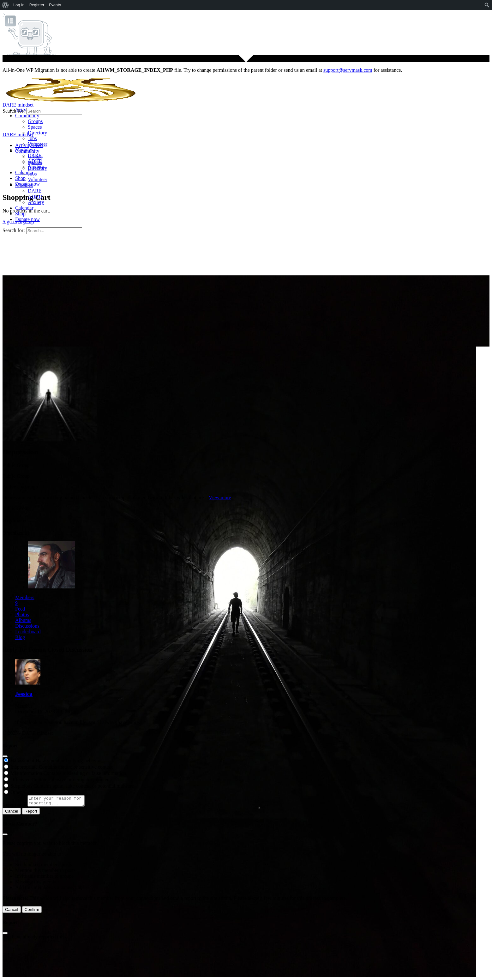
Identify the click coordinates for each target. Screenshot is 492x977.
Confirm (32, 911)
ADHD (35, 196)
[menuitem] (5, 5)
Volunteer (37, 179)
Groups (35, 156)
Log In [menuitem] (19, 5)
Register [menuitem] (37, 5)
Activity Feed (29, 145)
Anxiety (36, 202)
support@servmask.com (347, 70)
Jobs (32, 173)
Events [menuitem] (55, 5)
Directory (37, 168)
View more (220, 497)
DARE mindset (18, 105)
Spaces (35, 162)
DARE (35, 191)
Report (31, 813)
